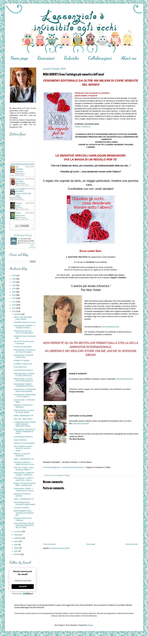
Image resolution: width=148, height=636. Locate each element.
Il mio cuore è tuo (20, 367)
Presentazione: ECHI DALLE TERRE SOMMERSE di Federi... (24, 431)
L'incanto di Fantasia (21, 508)
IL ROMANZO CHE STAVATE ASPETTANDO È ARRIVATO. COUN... (25, 424)
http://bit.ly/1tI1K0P (81, 423)
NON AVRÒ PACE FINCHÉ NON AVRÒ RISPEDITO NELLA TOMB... (24, 525)
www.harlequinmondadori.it (73, 467)
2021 (14, 288)
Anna (19, 239)
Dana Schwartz (21, 183)
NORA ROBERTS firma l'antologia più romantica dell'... (24, 513)
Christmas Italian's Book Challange (23, 519)
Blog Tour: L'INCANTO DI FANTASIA (23, 406)
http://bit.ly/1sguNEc (125, 379)
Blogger (90, 625)
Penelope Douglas (17, 197)
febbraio (17, 554)
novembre (18, 531)
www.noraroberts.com (110, 327)
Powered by (22, 594)
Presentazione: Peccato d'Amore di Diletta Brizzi (23, 332)
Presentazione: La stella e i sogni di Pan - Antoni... (24, 479)
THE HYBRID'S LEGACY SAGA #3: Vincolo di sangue (23, 449)
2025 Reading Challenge (22, 235)
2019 (14, 295)
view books (32, 247)
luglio (16, 544)
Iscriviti (22, 586)
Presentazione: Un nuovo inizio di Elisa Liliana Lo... (24, 380)
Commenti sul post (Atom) (60, 548)
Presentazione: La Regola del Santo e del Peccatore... (25, 390)
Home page (19, 58)
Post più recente (50, 544)
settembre (18, 538)
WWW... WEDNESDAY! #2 (24, 499)
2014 (14, 311)
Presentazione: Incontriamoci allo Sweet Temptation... (24, 351)
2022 (14, 285)
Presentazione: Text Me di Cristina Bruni (23, 356)
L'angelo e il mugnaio (21, 360)
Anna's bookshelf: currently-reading (22, 164)
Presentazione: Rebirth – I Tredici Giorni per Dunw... (24, 490)
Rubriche (71, 58)
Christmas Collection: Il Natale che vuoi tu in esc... (24, 463)
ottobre (17, 535)
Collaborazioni (100, 58)
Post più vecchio (132, 544)
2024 (14, 279)
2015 (14, 308)
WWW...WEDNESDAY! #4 (23, 416)
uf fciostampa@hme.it (52, 467)
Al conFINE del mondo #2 (23, 370)
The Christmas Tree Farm (19, 169)
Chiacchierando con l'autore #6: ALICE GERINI (24, 411)
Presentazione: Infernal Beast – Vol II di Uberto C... (25, 396)
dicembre (17, 314)
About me (128, 58)
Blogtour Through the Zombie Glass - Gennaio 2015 (24, 484)
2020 (14, 292)
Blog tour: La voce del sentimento (22, 455)
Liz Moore (19, 207)
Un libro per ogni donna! (23, 347)
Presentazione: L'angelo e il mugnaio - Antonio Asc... (24, 474)
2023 (14, 282)
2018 (14, 298)
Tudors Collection (20, 440)
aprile (16, 551)
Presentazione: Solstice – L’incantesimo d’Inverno (23, 385)
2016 (14, 305)
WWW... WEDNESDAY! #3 (24, 459)
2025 (14, 275)
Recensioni (46, 58)
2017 (14, 302)
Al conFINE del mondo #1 (23, 437)
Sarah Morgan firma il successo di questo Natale (24, 503)
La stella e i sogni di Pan (23, 364)
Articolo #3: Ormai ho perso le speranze (24, 342)
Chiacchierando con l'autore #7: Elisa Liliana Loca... (24, 375)
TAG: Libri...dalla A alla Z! (23, 419)
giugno (17, 548)
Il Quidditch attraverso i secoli (25, 322)
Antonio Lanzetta (21, 217)
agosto (17, 541)
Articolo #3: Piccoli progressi (24, 443)
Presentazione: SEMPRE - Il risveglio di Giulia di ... (24, 327)
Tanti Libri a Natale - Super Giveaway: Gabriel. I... (24, 468)
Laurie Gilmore (21, 173)
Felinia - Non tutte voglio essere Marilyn (23, 318)
